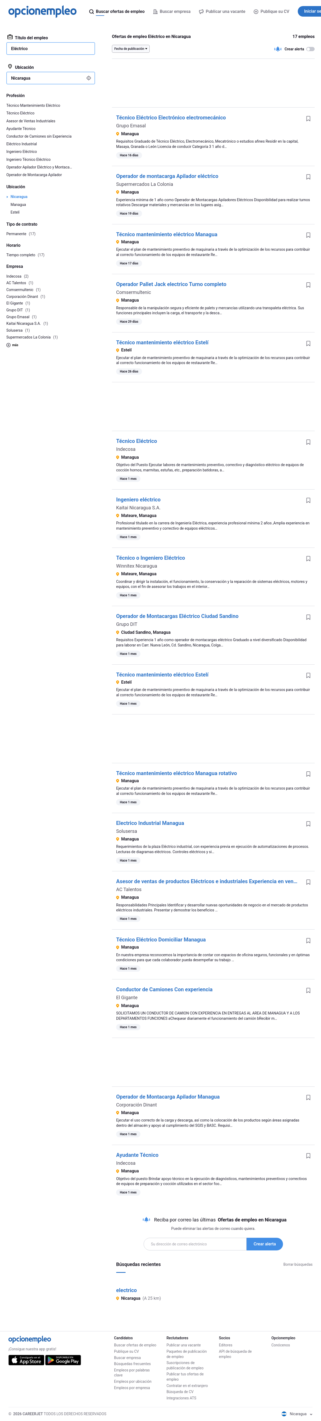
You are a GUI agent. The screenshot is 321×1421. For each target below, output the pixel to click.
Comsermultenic (133, 292)
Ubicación (20, 67)
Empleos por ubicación (133, 1381)
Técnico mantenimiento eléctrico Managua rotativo (176, 773)
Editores (225, 1345)
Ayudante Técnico (137, 1155)
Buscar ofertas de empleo (135, 1345)
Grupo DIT (126, 624)
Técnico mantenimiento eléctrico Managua (166, 234)
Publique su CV (271, 11)
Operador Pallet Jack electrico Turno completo (171, 284)
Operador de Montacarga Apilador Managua (168, 1097)
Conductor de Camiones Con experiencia (164, 989)
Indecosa (125, 449)
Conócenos (280, 1345)
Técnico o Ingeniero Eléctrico (150, 558)
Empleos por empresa (132, 1388)
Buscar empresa (127, 1358)
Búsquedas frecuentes (132, 1364)
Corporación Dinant (136, 1105)
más (12, 345)
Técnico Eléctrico (136, 441)
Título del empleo (27, 37)
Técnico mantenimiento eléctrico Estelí (162, 342)
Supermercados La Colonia (144, 184)
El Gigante (127, 997)
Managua (18, 204)
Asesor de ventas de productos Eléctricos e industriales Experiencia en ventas (208, 881)
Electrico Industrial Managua (150, 823)
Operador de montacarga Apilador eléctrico (167, 176)
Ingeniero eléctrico (138, 499)
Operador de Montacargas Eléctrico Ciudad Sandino (177, 616)
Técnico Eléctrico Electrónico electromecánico (171, 117)
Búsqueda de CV (180, 1392)
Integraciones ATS (181, 1398)
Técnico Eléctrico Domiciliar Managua (161, 939)
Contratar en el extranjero (187, 1386)
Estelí (15, 212)
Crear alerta (265, 1243)
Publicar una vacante (184, 1345)
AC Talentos (128, 889)
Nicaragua (19, 197)
